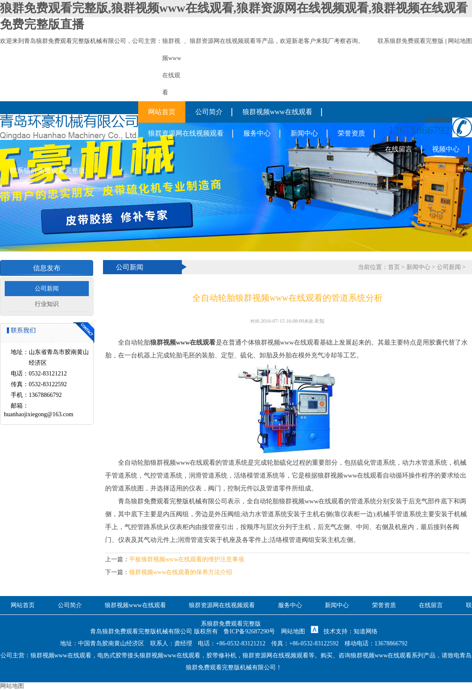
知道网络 (366, 631)
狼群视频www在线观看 (277, 111)
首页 (394, 267)
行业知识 (47, 304)
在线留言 (398, 149)
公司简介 (209, 111)
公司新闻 (47, 288)
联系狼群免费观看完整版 (411, 41)
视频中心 (446, 149)
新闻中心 (304, 133)
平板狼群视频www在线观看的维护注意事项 (186, 559)
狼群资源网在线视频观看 (223, 41)
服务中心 (257, 133)
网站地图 (460, 41)
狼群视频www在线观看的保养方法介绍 (180, 572)
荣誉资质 (351, 133)
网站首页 (161, 111)
